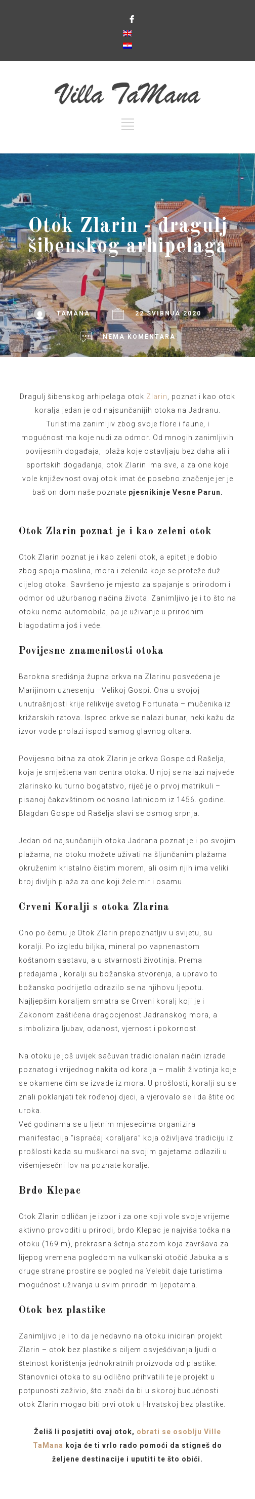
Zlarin (156, 396)
